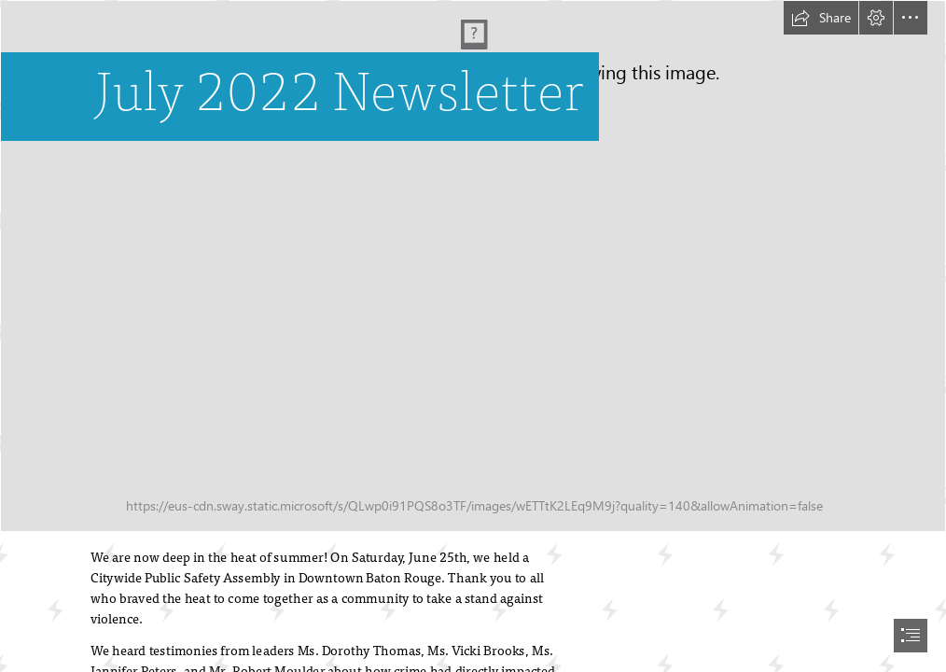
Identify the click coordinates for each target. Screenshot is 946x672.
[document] (473, 336)
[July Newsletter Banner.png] (473, 266)
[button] (821, 18)
